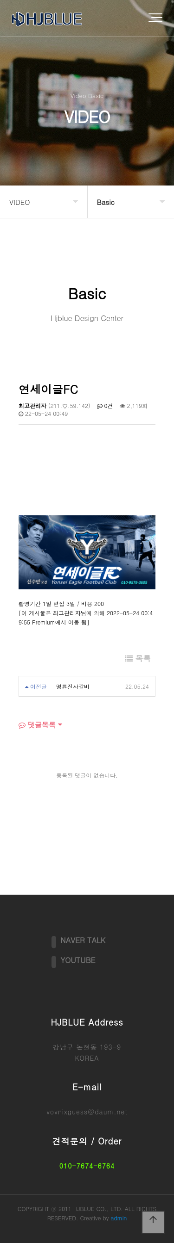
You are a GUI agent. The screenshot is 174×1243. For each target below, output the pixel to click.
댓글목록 (37, 725)
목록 (138, 658)
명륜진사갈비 (73, 686)
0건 (105, 405)
